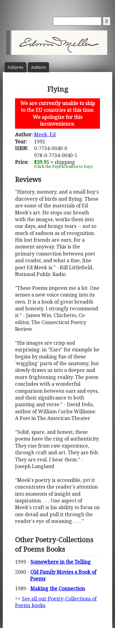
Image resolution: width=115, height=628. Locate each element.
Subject (15, 67)
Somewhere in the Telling (60, 561)
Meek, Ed (45, 134)
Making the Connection (57, 588)
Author (38, 67)
